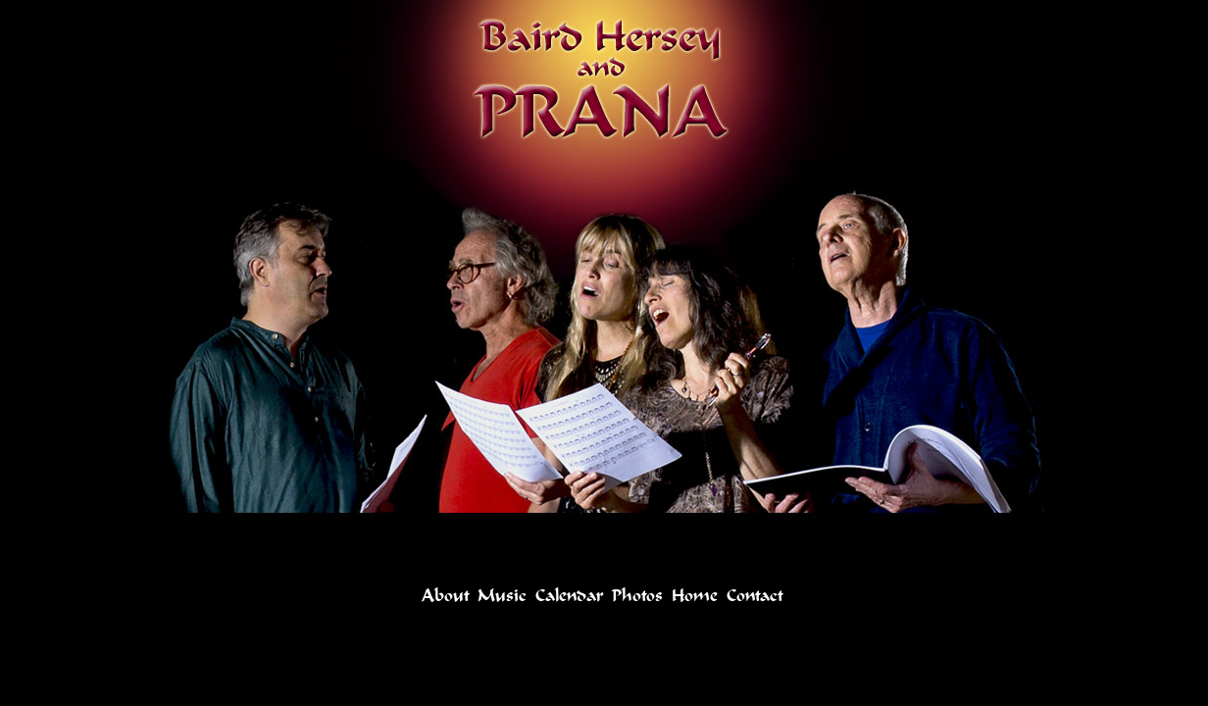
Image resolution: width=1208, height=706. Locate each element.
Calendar (569, 595)
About (445, 595)
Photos (637, 595)
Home (695, 595)
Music (502, 595)
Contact (754, 595)
